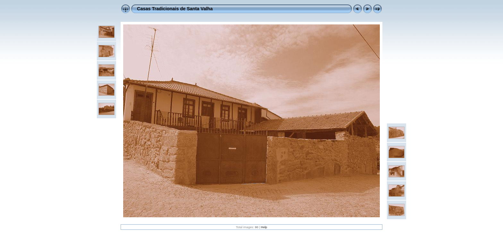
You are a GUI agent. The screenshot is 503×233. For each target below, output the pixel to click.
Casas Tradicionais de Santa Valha (175, 8)
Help (264, 227)
